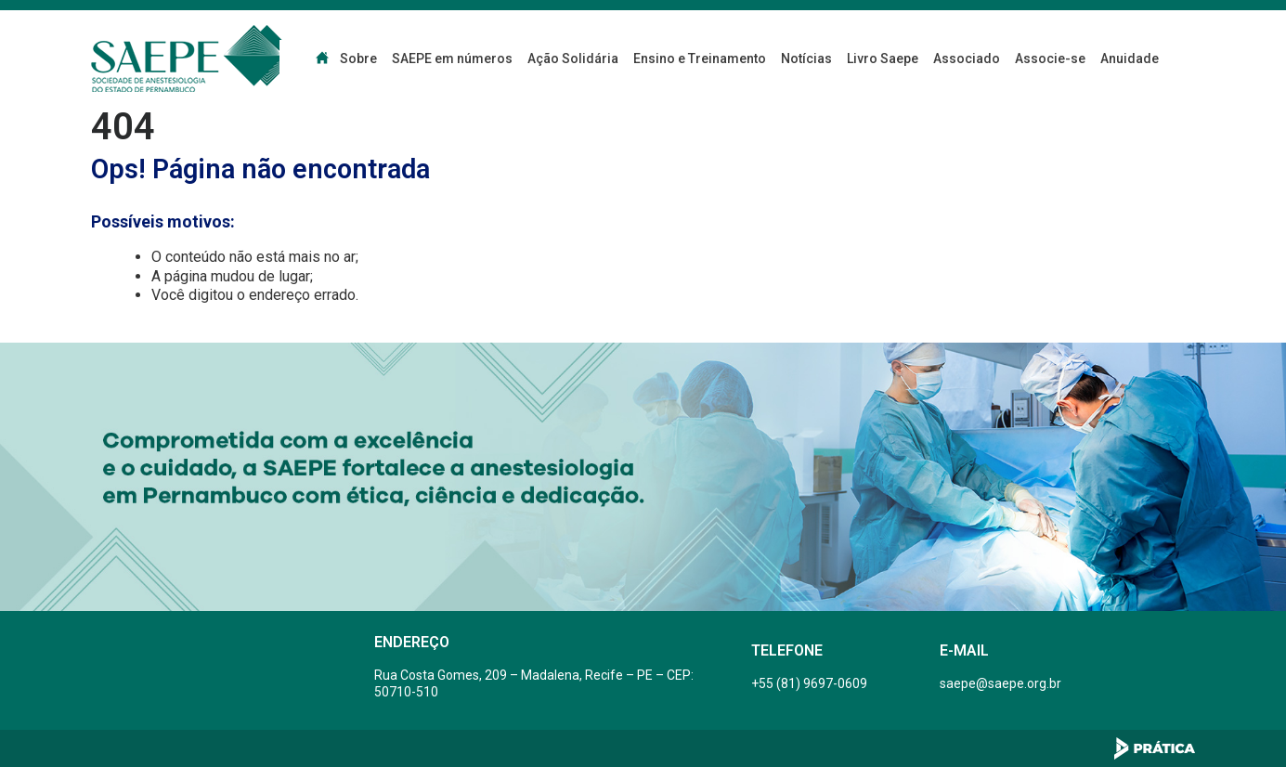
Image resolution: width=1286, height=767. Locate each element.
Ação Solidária (572, 58)
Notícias (806, 58)
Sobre (358, 58)
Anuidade (1129, 58)
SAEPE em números (452, 58)
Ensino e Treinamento (699, 58)
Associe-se (1050, 58)
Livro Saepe (882, 58)
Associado (966, 58)
